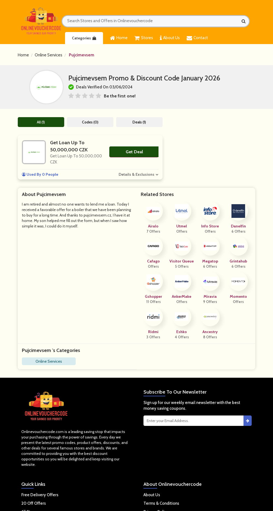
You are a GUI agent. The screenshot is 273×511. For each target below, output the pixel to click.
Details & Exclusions (136, 174)
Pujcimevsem (81, 55)
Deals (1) (139, 122)
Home (119, 38)
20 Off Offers (33, 503)
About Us (170, 38)
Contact (197, 38)
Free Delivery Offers (39, 494)
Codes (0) (90, 122)
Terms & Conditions (161, 503)
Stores (143, 38)
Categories (84, 38)
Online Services (48, 55)
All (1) (41, 122)
